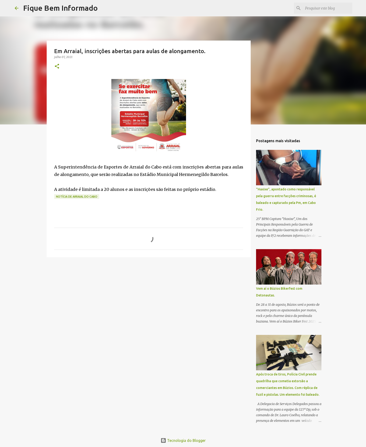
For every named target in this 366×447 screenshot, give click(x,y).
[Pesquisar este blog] (327, 8)
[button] (57, 66)
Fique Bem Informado (60, 8)
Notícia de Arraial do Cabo (76, 196)
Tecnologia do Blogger (183, 440)
